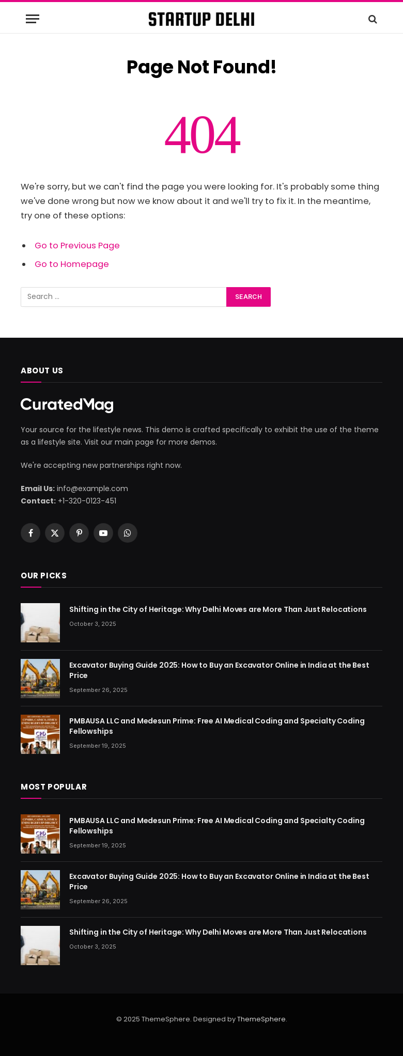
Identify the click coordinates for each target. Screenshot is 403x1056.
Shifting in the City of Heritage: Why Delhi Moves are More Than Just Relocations (218, 609)
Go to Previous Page (77, 245)
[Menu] (32, 18)
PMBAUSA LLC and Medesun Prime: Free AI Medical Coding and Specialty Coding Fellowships (217, 726)
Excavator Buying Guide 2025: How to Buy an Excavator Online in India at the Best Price (219, 670)
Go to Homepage (72, 264)
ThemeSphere (261, 1019)
